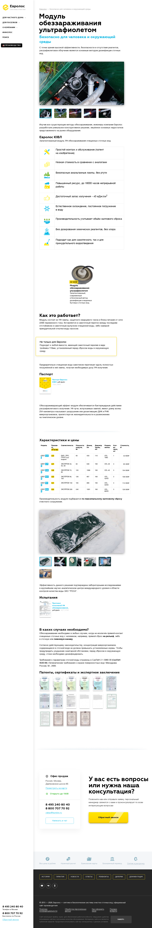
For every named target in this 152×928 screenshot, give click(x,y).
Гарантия (60, 877)
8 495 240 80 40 (12, 906)
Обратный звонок (10, 920)
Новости (75, 877)
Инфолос (7, 32)
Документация (136, 877)
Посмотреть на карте (56, 788)
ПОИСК (5, 37)
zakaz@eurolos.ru (54, 813)
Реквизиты (104, 877)
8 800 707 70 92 (12, 913)
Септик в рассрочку (136, 864)
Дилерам (119, 877)
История (46, 877)
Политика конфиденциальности (48, 910)
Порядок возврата (113, 910)
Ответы (88, 877)
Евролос (43, 9)
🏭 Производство (11, 45)
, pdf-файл (59, 382)
